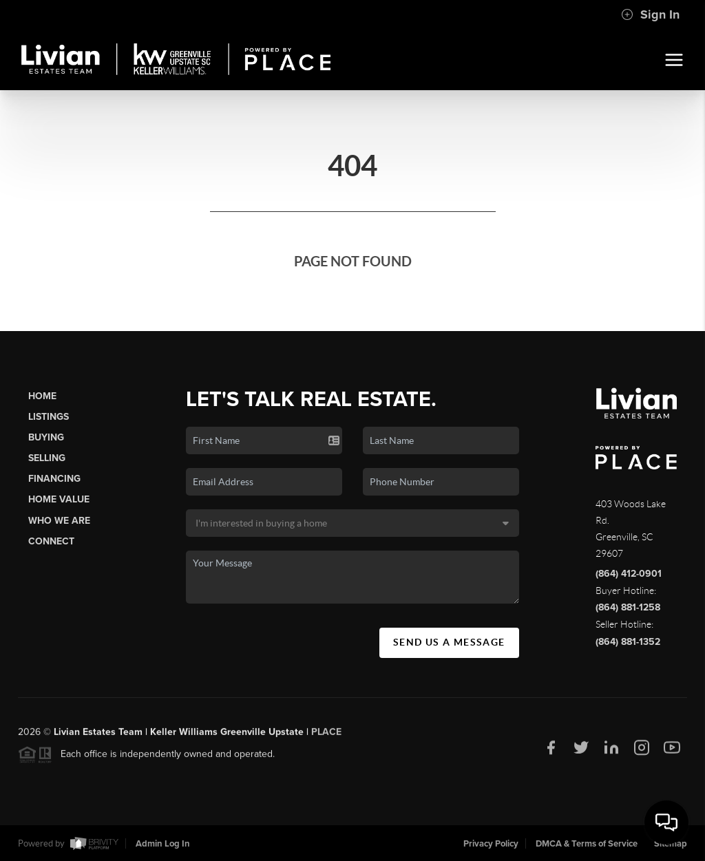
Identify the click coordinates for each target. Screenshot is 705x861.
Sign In (650, 14)
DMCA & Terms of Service (587, 843)
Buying (46, 437)
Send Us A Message (449, 642)
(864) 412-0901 (629, 574)
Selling (46, 458)
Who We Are (59, 521)
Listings (48, 417)
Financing (54, 479)
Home (42, 396)
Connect (51, 541)
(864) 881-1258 (628, 607)
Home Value (59, 499)
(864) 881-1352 (628, 642)
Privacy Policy (490, 843)
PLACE (326, 736)
